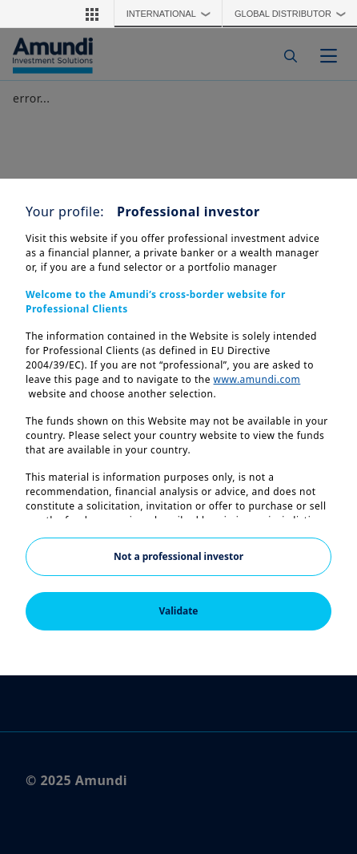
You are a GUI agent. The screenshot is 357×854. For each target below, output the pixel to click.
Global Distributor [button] (294, 13)
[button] (92, 13)
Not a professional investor (178, 556)
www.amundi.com (257, 379)
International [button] (172, 13)
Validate (178, 611)
